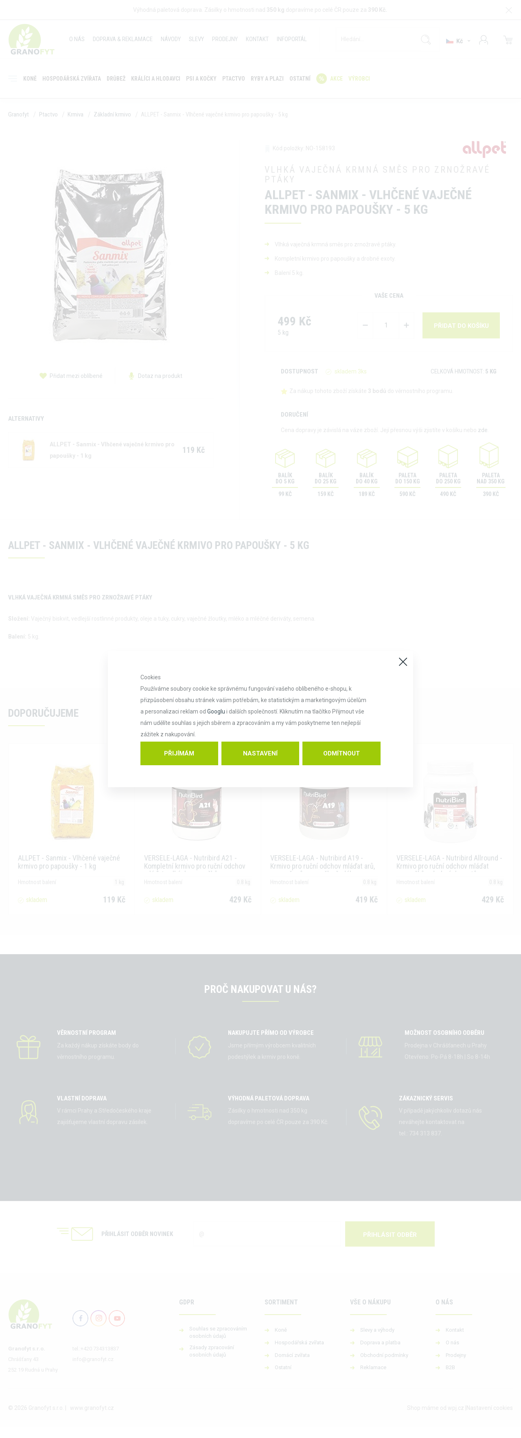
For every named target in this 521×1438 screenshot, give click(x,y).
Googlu (216, 711)
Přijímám (179, 753)
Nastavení (260, 753)
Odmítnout (341, 753)
